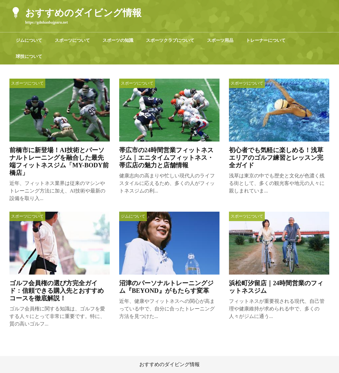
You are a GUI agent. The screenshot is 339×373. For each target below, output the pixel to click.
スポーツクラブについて (170, 40)
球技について (29, 56)
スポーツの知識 (118, 40)
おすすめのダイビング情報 (169, 364)
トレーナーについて (266, 40)
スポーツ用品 (220, 40)
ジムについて (29, 40)
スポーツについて (72, 40)
